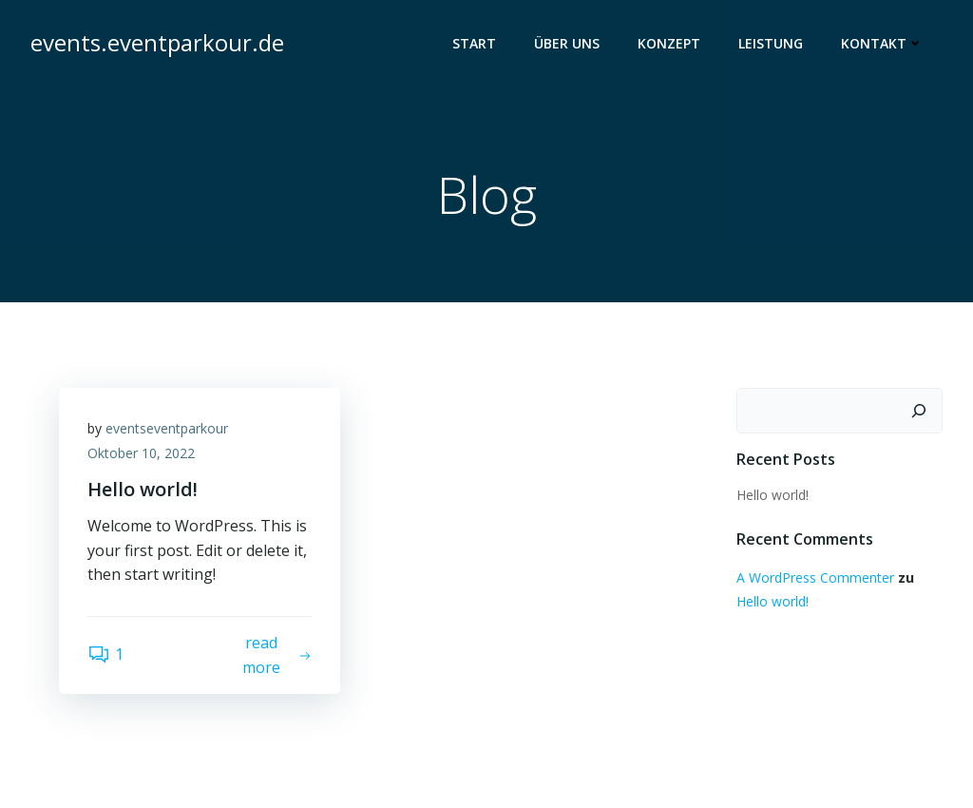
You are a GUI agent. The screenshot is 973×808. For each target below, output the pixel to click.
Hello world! (772, 495)
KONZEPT (669, 43)
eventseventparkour (166, 428)
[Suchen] (919, 411)
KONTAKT (882, 43)
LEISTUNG (770, 43)
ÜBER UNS (567, 43)
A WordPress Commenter (815, 577)
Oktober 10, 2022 (141, 453)
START (474, 43)
